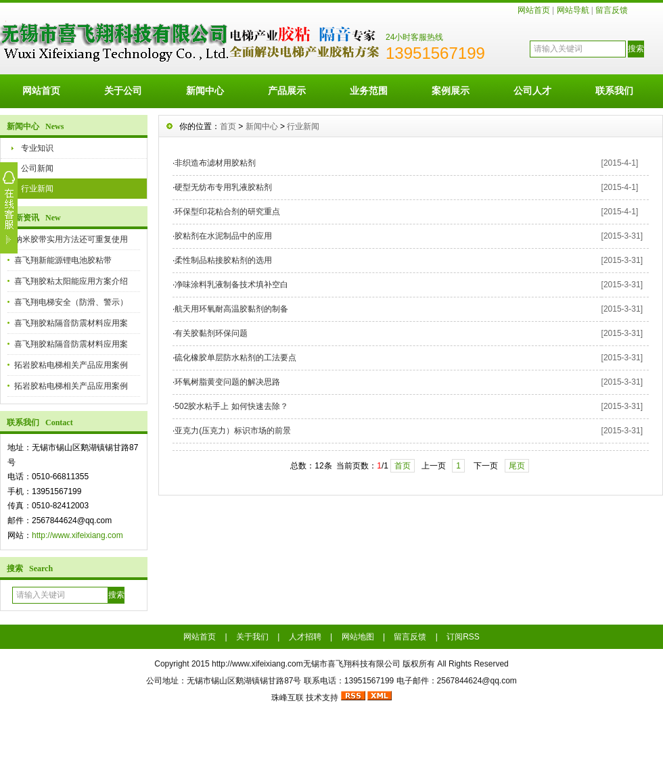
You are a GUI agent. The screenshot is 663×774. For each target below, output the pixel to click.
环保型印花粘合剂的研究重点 (227, 211)
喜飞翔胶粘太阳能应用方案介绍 (71, 281)
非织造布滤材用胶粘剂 (215, 163)
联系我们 (614, 90)
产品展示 (287, 90)
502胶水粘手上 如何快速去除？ (231, 406)
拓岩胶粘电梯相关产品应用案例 (71, 365)
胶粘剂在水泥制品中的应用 (223, 236)
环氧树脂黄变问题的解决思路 (227, 382)
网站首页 (534, 10)
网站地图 (358, 637)
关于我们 (252, 637)
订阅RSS (463, 637)
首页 (228, 126)
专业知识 (37, 148)
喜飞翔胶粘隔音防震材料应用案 (71, 323)
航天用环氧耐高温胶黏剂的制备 (231, 309)
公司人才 (532, 90)
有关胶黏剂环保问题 (211, 333)
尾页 (517, 465)
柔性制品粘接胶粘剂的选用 (223, 260)
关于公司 (123, 90)
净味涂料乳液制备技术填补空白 (231, 284)
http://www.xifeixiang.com (77, 535)
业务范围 (369, 90)
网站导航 (573, 10)
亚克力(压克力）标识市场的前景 (233, 430)
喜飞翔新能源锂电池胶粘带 (63, 260)
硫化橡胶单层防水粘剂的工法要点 (235, 357)
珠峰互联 (287, 697)
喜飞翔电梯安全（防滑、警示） (71, 302)
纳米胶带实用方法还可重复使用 (71, 239)
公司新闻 (37, 168)
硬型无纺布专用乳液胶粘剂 (223, 187)
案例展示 (451, 90)
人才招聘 (305, 637)
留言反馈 (611, 10)
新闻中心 (205, 90)
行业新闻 (37, 188)
